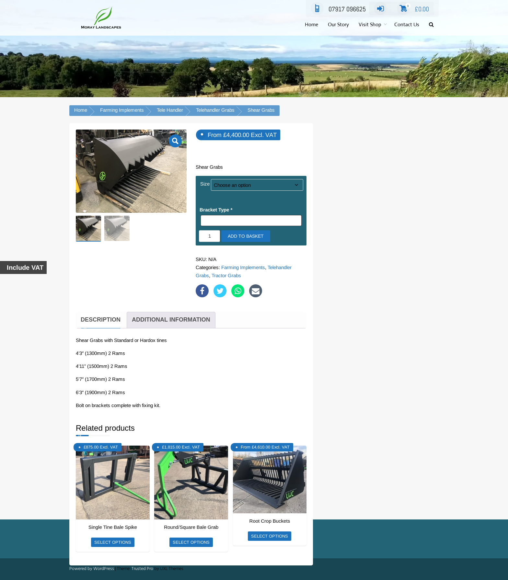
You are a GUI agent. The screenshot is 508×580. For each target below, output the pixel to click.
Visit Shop (370, 24)
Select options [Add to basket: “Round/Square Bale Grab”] (191, 542)
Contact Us (406, 24)
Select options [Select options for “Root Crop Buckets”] (269, 536)
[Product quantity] (209, 236)
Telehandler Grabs (215, 110)
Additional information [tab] (171, 319)
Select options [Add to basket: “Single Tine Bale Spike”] (112, 542)
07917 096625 (338, 9)
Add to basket (246, 236)
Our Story (338, 24)
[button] (431, 24)
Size (205, 184)
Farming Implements (122, 110)
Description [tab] (101, 319)
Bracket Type (216, 209)
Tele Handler (170, 110)
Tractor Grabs (226, 275)
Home (311, 24)
